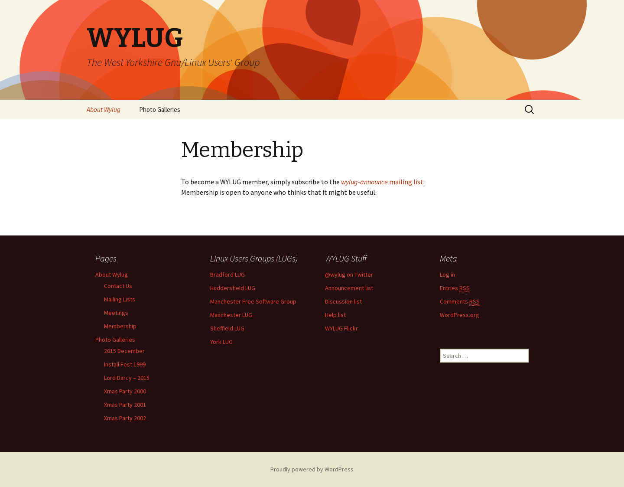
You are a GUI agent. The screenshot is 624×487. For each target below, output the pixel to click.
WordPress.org (459, 315)
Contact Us (118, 286)
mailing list (382, 181)
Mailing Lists (119, 299)
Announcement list (349, 288)
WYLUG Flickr (341, 328)
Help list (335, 315)
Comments (460, 301)
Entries (455, 288)
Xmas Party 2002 (125, 418)
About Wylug (103, 109)
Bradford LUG (227, 274)
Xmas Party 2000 (125, 391)
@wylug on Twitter (349, 274)
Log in (447, 274)
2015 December (124, 351)
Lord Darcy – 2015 (127, 378)
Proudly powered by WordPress (312, 469)
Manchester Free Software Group (253, 301)
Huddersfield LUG (232, 288)
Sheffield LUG (227, 328)
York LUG (221, 342)
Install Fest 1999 (125, 364)
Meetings (116, 313)
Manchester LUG (231, 315)
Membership (120, 326)
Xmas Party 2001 (125, 405)
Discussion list (343, 301)
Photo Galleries (159, 109)
